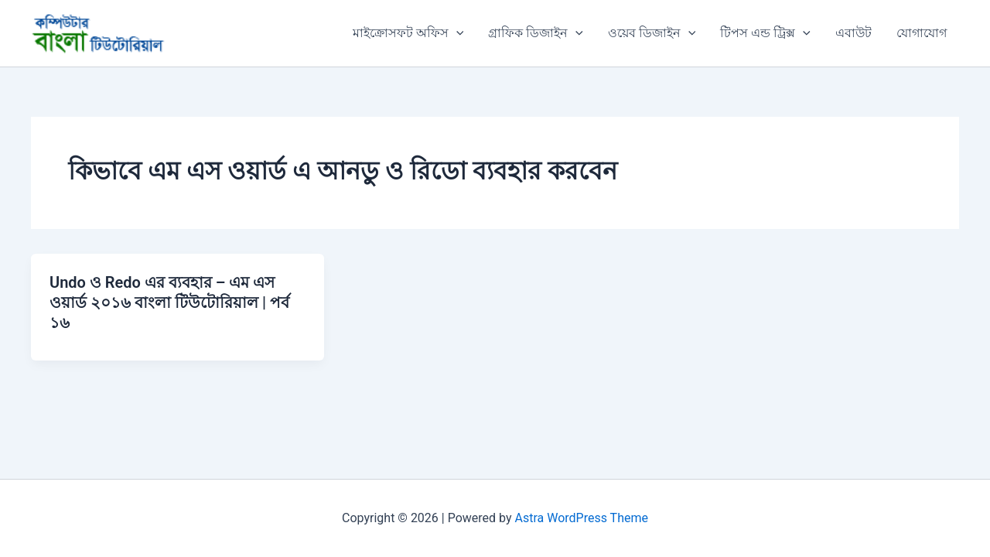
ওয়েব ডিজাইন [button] (652, 33)
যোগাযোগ (921, 33)
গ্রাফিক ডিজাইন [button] (535, 33)
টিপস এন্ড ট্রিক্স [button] (765, 33)
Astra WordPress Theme (581, 518)
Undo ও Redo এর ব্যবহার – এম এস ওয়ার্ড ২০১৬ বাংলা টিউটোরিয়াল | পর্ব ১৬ (169, 302)
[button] (456, 33)
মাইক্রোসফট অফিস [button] (408, 33)
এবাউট (853, 33)
